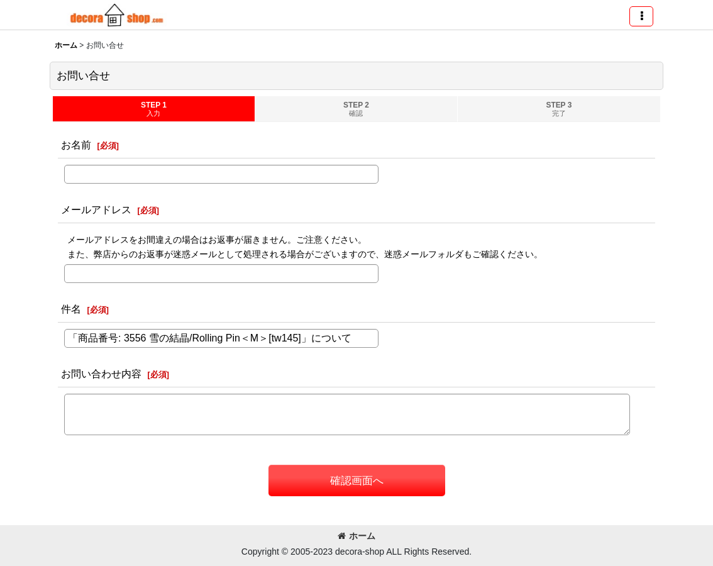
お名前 (76, 144)
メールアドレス (96, 209)
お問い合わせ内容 (101, 373)
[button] (641, 16)
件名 (71, 308)
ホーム (356, 536)
